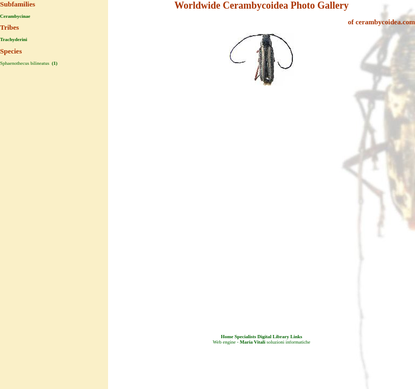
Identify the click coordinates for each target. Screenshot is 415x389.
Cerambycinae (15, 16)
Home (227, 336)
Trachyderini (13, 39)
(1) (53, 63)
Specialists (245, 336)
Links (296, 336)
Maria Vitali (252, 342)
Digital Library (273, 336)
